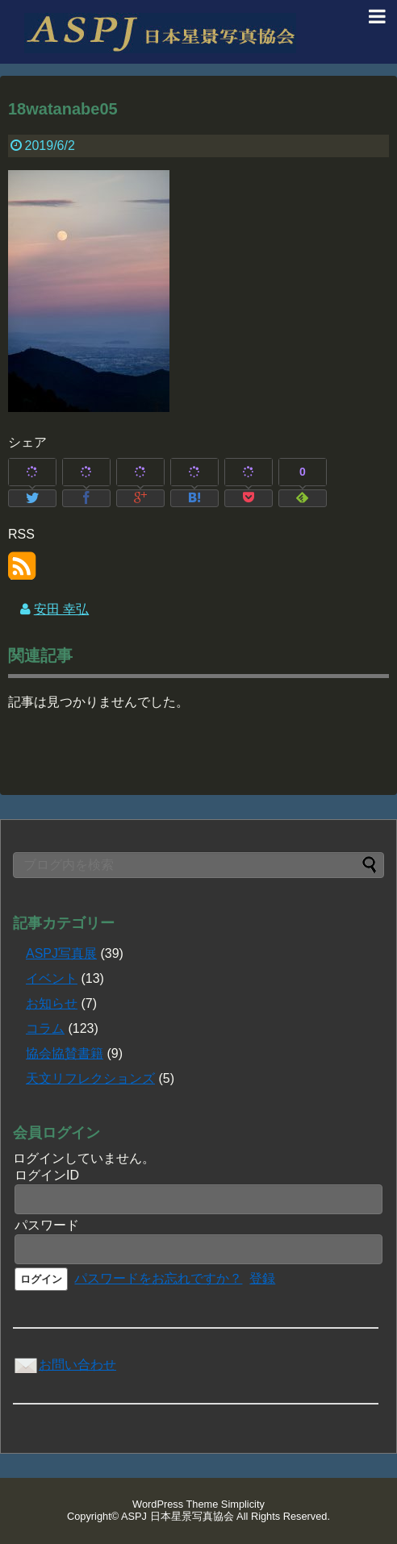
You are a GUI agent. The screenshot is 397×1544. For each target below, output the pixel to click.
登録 (262, 1278)
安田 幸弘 (61, 609)
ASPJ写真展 (61, 953)
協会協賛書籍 (64, 1053)
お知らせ (51, 1003)
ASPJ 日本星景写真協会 (177, 1516)
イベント (51, 978)
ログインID (47, 1175)
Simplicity (243, 1504)
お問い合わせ (64, 1364)
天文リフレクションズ (90, 1078)
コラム (45, 1028)
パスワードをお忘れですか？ (158, 1278)
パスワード (47, 1225)
